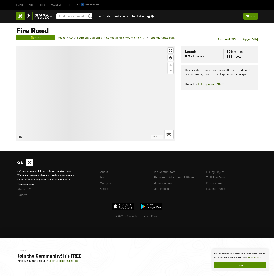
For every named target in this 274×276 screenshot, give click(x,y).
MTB (31, 4)
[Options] (169, 134)
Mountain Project (164, 183)
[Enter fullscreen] (170, 50)
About (104, 172)
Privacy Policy (254, 257)
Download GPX (227, 39)
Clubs (104, 188)
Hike (42, 4)
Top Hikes (138, 16)
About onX (24, 189)
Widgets (105, 183)
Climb (19, 4)
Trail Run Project (216, 177)
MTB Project (161, 188)
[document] (240, 260)
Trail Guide (103, 16)
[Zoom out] (170, 71)
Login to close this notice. (63, 260)
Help (103, 177)
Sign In (250, 16)
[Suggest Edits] (249, 39)
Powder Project (215, 183)
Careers (22, 195)
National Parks (215, 188)
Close (240, 265)
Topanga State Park (162, 37)
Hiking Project (215, 172)
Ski (70, 4)
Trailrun (56, 4)
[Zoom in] (170, 65)
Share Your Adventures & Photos (174, 177)
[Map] (95, 93)
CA (71, 37)
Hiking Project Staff (211, 84)
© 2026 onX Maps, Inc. (127, 216)
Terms (145, 216)
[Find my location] (170, 58)
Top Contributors (164, 172)
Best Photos (121, 16)
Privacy (155, 216)
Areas (61, 37)
